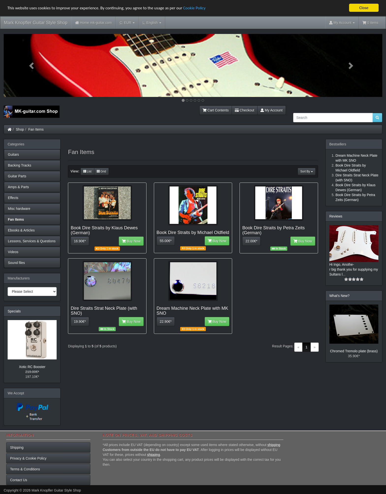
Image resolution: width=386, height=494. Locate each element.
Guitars (13, 154)
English (152, 23)
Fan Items (36, 129)
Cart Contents (216, 110)
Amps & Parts (18, 187)
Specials (14, 311)
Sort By (306, 171)
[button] (32, 65)
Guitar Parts (17, 176)
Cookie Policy (194, 8)
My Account (271, 110)
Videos (13, 252)
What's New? (339, 296)
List (87, 171)
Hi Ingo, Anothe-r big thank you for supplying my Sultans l (353, 269)
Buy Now (131, 241)
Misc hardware (19, 209)
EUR (127, 23)
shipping (273, 445)
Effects (13, 198)
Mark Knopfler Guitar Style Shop (35, 22)
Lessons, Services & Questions (32, 241)
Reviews (335, 216)
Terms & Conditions (25, 469)
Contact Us (18, 480)
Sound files (16, 263)
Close (363, 7)
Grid (101, 171)
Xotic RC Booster (32, 367)
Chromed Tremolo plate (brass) (354, 351)
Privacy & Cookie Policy (28, 458)
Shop (20, 129)
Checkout (244, 110)
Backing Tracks (19, 165)
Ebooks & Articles (21, 230)
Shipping (17, 447)
